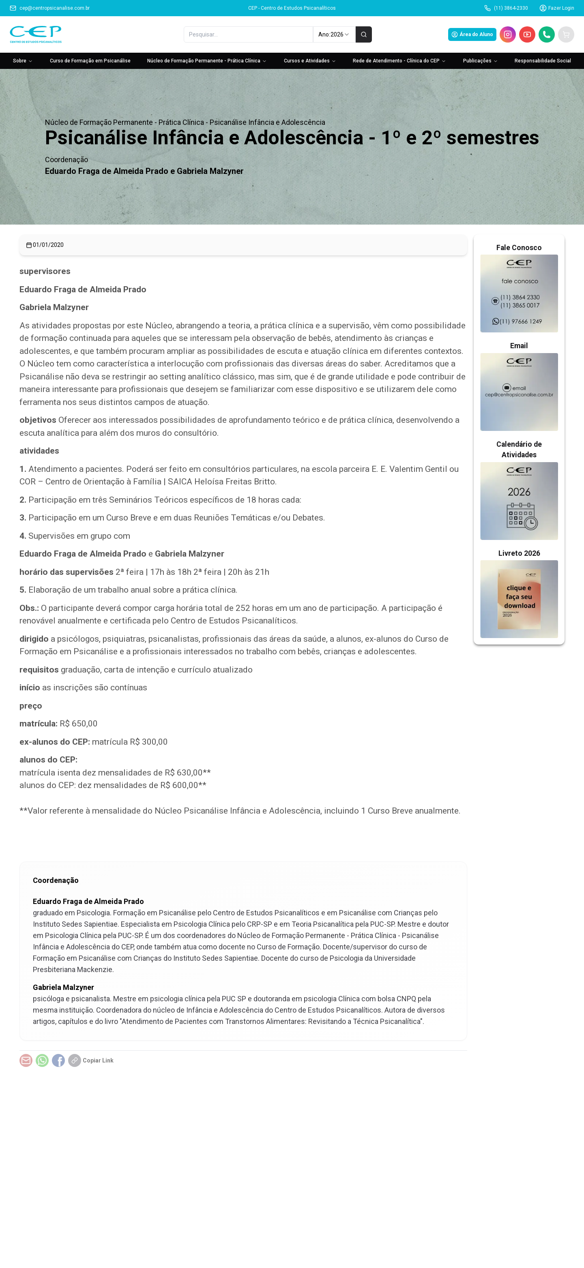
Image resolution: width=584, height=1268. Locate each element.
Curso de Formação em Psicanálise (90, 61)
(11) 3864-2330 (506, 8)
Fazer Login (556, 8)
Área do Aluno (472, 34)
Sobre (23, 61)
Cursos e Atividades (310, 61)
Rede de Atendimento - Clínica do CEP (399, 61)
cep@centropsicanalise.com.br (50, 8)
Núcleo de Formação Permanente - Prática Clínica (207, 61)
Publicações (480, 61)
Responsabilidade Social (543, 61)
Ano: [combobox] (334, 34)
